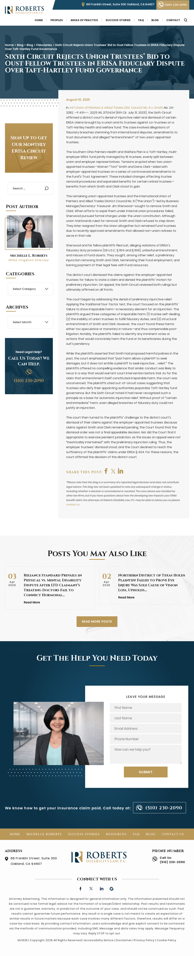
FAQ (141, 20)
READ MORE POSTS (97, 621)
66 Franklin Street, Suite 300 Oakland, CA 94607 (120, 4)
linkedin (101, 888)
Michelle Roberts (44, 834)
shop (121, 471)
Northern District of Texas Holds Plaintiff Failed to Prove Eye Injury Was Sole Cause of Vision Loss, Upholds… (151, 583)
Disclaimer (124, 940)
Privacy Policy (144, 940)
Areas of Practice (84, 20)
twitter (114, 471)
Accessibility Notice (98, 940)
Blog (155, 20)
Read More (32, 602)
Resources (116, 834)
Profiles (57, 20)
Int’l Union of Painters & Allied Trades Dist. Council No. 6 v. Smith (116, 107)
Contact (173, 20)
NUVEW (23, 940)
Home (39, 20)
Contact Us (173, 834)
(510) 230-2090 (176, 5)
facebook (106, 471)
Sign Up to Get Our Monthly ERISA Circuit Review (28, 148)
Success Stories (118, 20)
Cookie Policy (166, 940)
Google (112, 888)
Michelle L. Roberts (29, 255)
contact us (72, 504)
